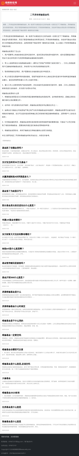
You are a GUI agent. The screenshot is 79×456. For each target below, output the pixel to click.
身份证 (22, 55)
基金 (11, 9)
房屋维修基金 (17, 36)
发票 (10, 51)
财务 (3, 88)
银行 (73, 55)
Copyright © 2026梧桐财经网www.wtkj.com (16, 449)
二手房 (9, 24)
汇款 (7, 58)
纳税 (45, 122)
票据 (16, 76)
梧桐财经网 (5, 9)
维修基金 (63, 24)
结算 (40, 122)
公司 (18, 110)
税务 (44, 125)
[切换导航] (75, 3)
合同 (45, 55)
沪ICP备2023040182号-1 (17, 453)
